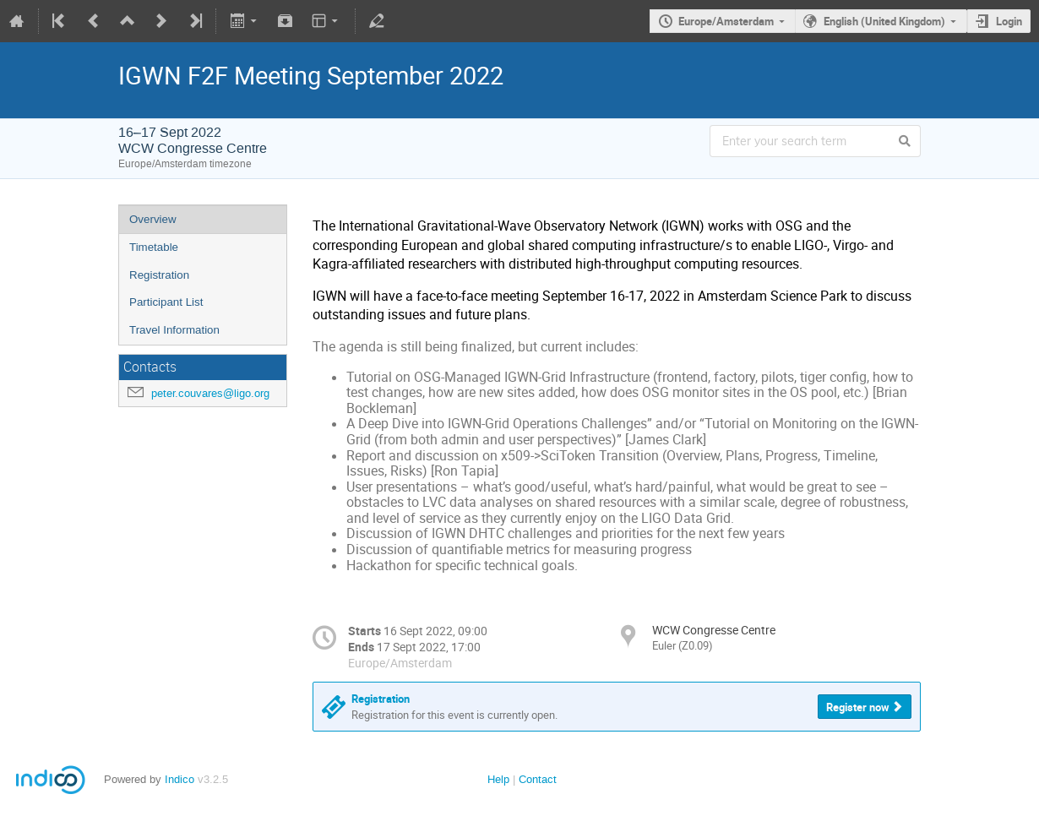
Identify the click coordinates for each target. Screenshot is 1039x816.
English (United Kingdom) (884, 21)
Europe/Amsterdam (726, 21)
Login (1009, 21)
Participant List (166, 302)
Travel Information (174, 330)
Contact (538, 779)
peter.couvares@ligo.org (210, 393)
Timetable (153, 247)
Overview (153, 219)
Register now (857, 707)
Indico (179, 779)
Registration (159, 275)
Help (498, 779)
